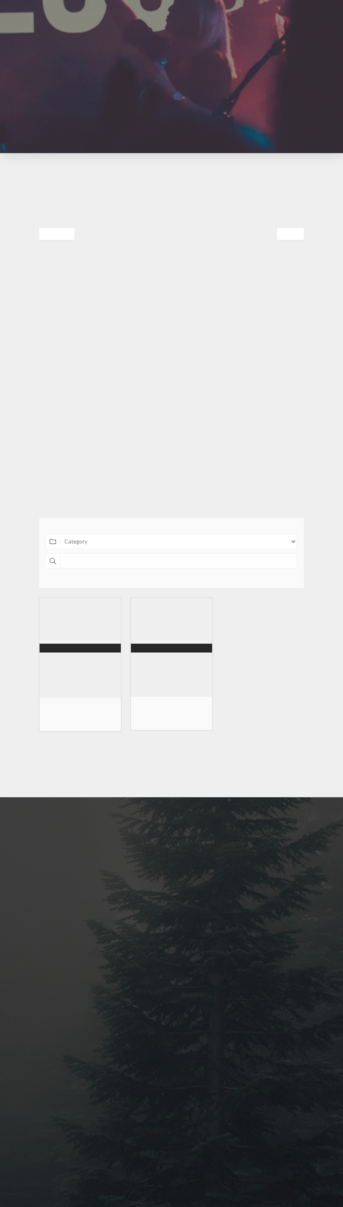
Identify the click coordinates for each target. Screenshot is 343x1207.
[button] (191, 20)
